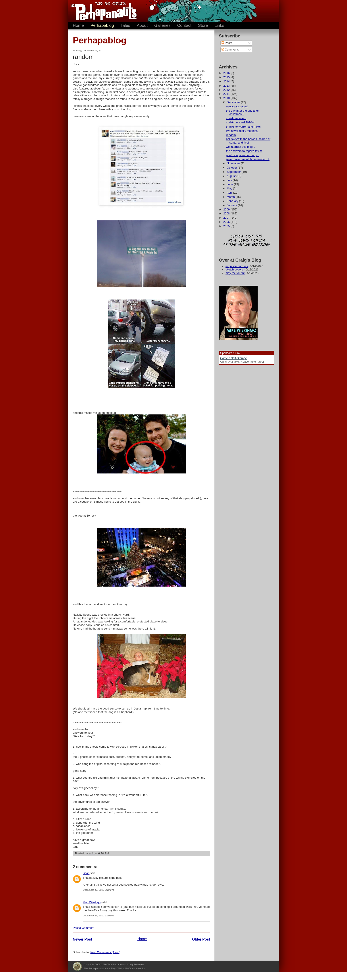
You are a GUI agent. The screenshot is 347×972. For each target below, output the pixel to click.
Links (219, 25)
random (231, 135)
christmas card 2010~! (240, 122)
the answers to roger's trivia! (244, 151)
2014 (227, 81)
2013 (227, 85)
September (234, 171)
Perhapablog (102, 25)
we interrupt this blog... (240, 146)
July (230, 180)
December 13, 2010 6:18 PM (98, 889)
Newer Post (82, 939)
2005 (227, 226)
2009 (227, 209)
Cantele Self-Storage (233, 358)
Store (203, 25)
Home (78, 25)
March (231, 196)
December (234, 102)
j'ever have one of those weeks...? (247, 159)
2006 (227, 222)
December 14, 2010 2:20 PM (98, 915)
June (230, 184)
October (232, 167)
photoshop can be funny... (242, 155)
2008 (227, 213)
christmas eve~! (236, 118)
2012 (227, 89)
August (231, 176)
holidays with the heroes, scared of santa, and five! (248, 140)
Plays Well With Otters (77, 966)
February (233, 201)
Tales (125, 25)
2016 (227, 73)
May (230, 188)
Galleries (162, 25)
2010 (227, 98)
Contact (184, 25)
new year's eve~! (237, 106)
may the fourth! (235, 273)
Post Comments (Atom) (105, 952)
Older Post (201, 939)
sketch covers (234, 269)
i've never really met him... (242, 130)
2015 (227, 77)
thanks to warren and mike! (243, 126)
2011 (227, 93)
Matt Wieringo (91, 902)
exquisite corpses (237, 266)
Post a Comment (83, 927)
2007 (227, 217)
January (232, 205)
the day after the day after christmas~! (242, 112)
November (234, 163)
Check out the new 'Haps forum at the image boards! (246, 240)
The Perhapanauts (101, 11)
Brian (86, 873)
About (142, 25)
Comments (230, 49)
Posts (227, 43)
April (230, 192)
